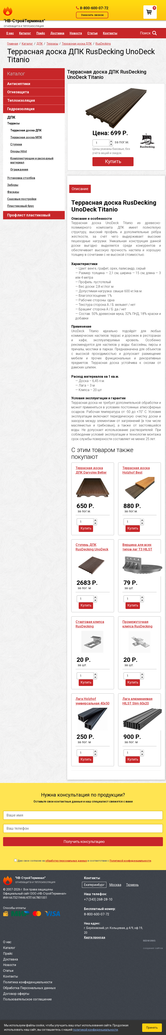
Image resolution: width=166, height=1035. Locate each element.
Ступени (16, 144)
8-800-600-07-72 (94, 8)
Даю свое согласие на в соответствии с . (84, 860)
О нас (10, 33)
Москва (115, 885)
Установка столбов (21, 178)
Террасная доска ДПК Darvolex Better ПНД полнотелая (91, 472)
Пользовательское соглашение (27, 999)
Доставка (57, 33)
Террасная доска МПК (26, 137)
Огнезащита (18, 92)
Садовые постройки (21, 199)
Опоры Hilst (18, 151)
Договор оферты (16, 994)
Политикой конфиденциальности (130, 860)
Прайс (40, 33)
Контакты (110, 33)
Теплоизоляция (21, 100)
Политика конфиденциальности (27, 982)
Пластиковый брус (20, 206)
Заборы (12, 185)
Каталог (25, 33)
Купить (113, 161)
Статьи (92, 33)
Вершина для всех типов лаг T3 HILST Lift (137, 549)
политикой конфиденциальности (95, 1029)
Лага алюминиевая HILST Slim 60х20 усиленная (137, 703)
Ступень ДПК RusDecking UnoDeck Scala (92, 549)
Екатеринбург (94, 885)
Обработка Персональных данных (29, 988)
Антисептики (18, 84)
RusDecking (103, 43)
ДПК (11, 117)
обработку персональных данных (66, 860)
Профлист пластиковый (28, 215)
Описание (80, 189)
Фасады (13, 192)
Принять (152, 1027)
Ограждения (19, 169)
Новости (76, 33)
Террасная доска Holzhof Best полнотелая (136, 472)
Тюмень (132, 885)
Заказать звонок (92, 14)
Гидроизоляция (21, 109)
